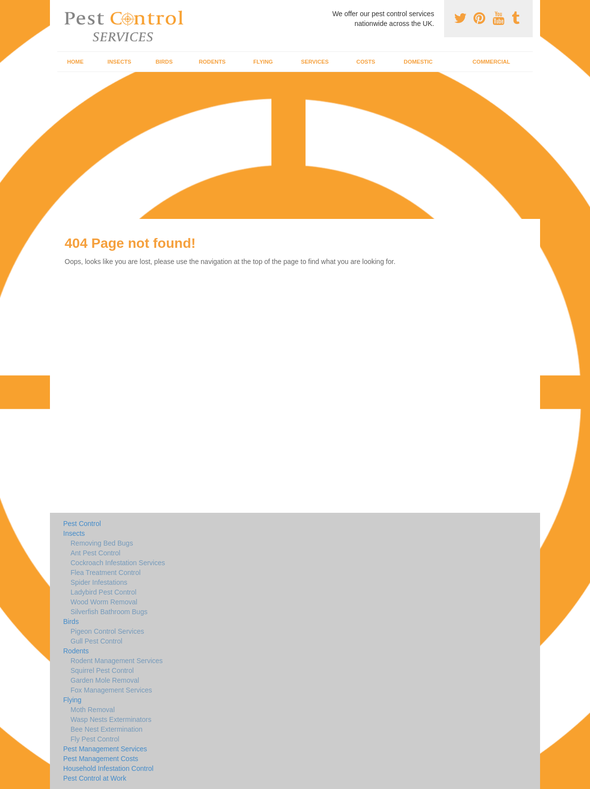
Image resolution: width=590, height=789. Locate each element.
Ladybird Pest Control (104, 592)
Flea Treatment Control (106, 572)
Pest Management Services (105, 749)
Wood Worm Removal (104, 602)
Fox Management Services (111, 690)
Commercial (491, 62)
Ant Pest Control (95, 553)
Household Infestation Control (108, 768)
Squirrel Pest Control (102, 670)
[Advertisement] (295, 145)
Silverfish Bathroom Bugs (109, 612)
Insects (120, 62)
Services (315, 62)
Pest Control (82, 523)
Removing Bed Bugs (102, 543)
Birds (164, 62)
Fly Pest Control (95, 739)
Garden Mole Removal (105, 680)
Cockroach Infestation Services (118, 563)
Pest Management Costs (100, 759)
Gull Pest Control (96, 641)
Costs (366, 62)
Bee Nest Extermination (106, 729)
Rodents (212, 62)
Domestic (418, 62)
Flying (263, 62)
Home (75, 62)
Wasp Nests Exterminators (111, 719)
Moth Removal (93, 710)
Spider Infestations (99, 582)
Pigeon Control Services (107, 631)
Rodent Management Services (117, 661)
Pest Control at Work (94, 778)
